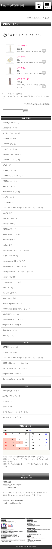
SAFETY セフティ (34, 18)
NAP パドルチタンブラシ (12, 417)
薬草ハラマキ (7, 407)
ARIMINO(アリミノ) (10, 144)
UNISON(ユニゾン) (10, 330)
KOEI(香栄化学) (8, 202)
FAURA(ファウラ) (9, 170)
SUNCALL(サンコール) (11, 314)
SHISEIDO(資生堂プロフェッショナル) (17, 309)
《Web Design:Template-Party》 (26, 548)
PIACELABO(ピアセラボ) (12, 282)
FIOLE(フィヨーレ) (10, 181)
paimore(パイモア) (9, 277)
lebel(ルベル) (7, 213)
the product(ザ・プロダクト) (13, 325)
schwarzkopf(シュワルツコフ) (13, 304)
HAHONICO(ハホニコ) (11, 186)
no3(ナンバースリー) (10, 256)
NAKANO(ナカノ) (9, 240)
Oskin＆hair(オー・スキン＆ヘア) (15, 266)
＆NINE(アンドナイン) (11, 123)
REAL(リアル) (8, 288)
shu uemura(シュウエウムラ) (13, 379)
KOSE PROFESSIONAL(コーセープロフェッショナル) (23, 208)
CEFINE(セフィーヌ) (10, 347)
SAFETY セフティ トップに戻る (38, 104)
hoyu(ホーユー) (8, 197)
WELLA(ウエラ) (8, 335)
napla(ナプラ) (8, 245)
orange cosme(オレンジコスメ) (14, 261)
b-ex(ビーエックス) (10, 149)
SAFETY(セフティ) (10, 293)
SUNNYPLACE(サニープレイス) (14, 320)
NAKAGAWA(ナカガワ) (11, 234)
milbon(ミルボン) (9, 224)
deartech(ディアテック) (11, 160)
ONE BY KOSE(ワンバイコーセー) (15, 368)
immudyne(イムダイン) (11, 391)
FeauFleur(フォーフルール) (13, 176)
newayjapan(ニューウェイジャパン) (16, 250)
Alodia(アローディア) (10, 128)
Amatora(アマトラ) (9, 139)
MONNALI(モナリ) (9, 229)
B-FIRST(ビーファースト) (12, 154)
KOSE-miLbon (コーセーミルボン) (15, 363)
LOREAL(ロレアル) (10, 218)
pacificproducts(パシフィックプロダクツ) (18, 272)
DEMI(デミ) (7, 165)
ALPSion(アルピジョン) (11, 133)
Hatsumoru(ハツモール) (11, 192)
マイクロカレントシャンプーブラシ (16, 412)
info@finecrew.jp (15, 503)
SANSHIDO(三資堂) (10, 298)
